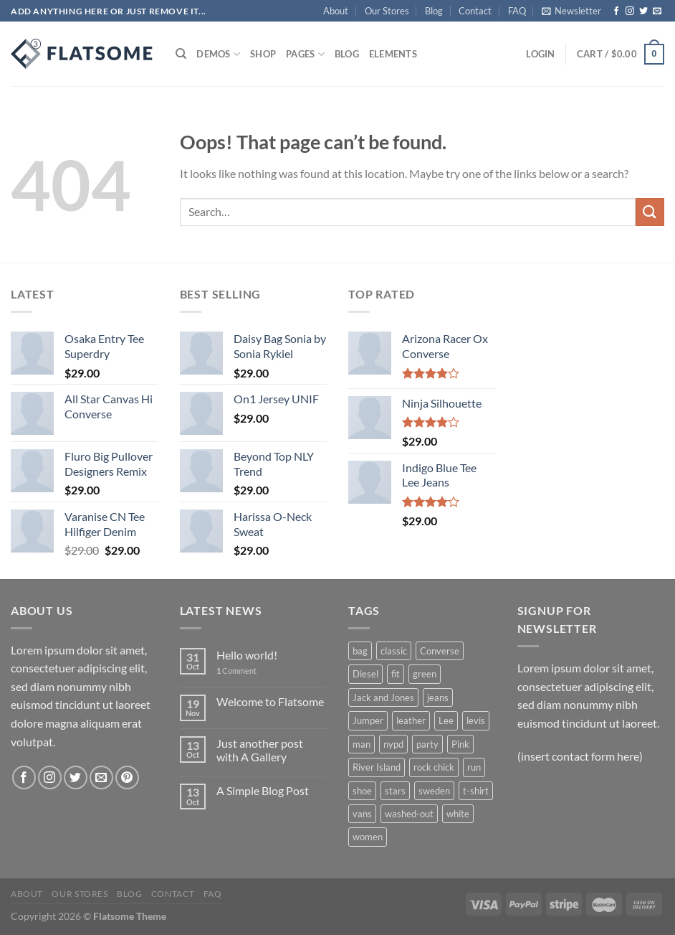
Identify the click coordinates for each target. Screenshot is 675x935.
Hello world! (246, 655)
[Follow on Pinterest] (127, 777)
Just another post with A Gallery (259, 749)
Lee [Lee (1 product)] (446, 720)
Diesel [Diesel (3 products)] (365, 674)
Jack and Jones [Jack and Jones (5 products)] (383, 697)
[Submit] (650, 212)
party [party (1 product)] (427, 744)
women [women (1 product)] (368, 836)
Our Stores (387, 11)
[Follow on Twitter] (643, 11)
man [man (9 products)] (361, 744)
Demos (218, 54)
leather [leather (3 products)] (411, 720)
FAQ (517, 11)
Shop (263, 54)
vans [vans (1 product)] (362, 813)
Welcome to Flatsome (270, 701)
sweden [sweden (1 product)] (434, 791)
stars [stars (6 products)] (395, 791)
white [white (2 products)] (457, 813)
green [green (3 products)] (424, 674)
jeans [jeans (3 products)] (438, 697)
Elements (393, 54)
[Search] (181, 53)
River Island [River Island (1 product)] (377, 767)
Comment (236, 670)
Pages (305, 54)
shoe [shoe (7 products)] (362, 791)
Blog (434, 11)
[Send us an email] (657, 11)
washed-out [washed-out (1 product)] (409, 813)
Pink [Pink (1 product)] (460, 744)
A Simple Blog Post (262, 790)
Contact (475, 11)
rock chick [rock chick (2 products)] (433, 767)
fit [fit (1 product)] (395, 674)
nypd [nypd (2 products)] (393, 744)
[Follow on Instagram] (630, 11)
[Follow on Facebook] (616, 11)
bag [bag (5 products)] (360, 651)
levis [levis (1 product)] (475, 720)
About (335, 11)
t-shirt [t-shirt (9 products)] (476, 791)
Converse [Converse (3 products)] (439, 651)
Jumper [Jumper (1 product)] (368, 720)
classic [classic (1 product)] (393, 651)
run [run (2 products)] (474, 767)
